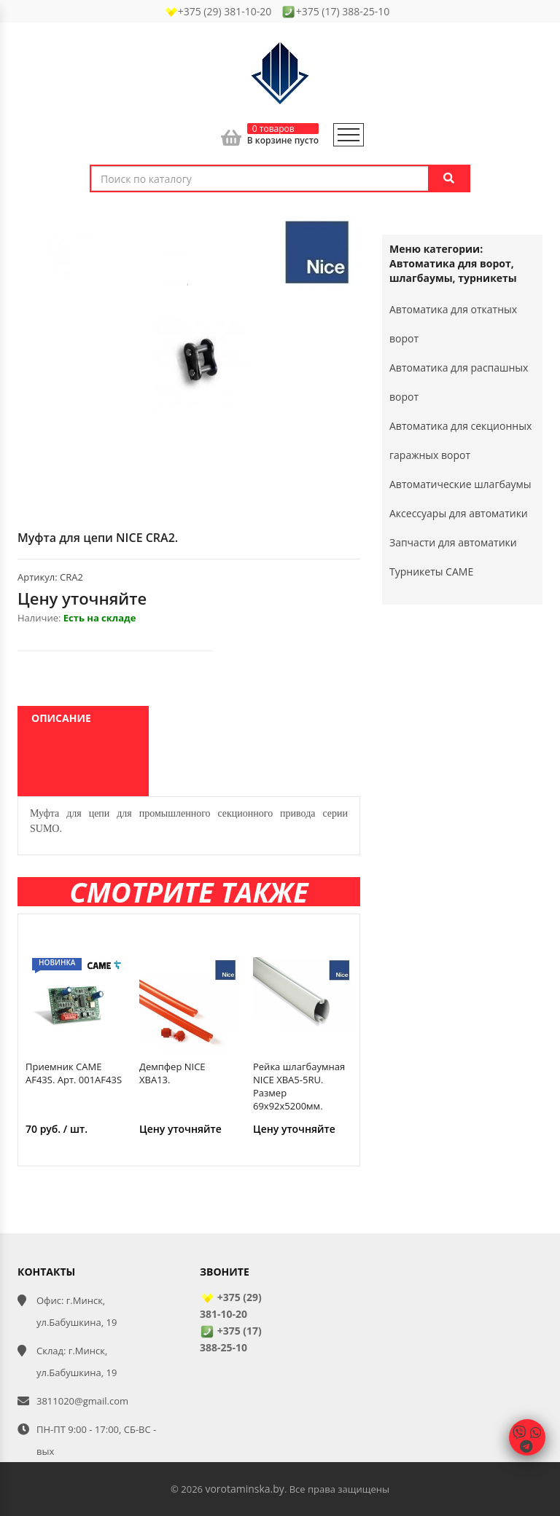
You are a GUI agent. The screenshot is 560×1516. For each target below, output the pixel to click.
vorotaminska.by (244, 1489)
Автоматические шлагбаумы (460, 484)
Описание (61, 718)
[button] (347, 223)
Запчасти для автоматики (453, 542)
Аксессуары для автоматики (458, 513)
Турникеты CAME (431, 571)
